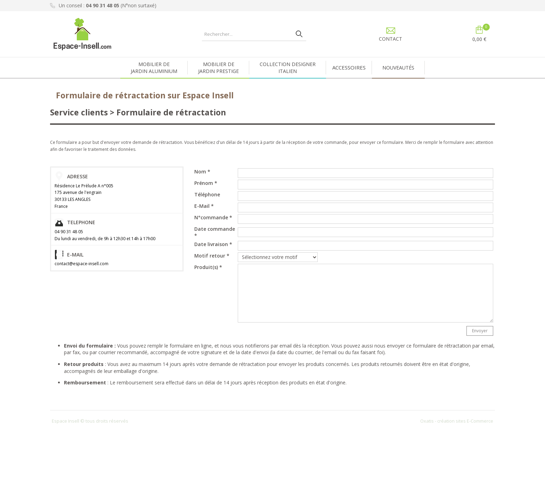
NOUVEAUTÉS (398, 67)
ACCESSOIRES (349, 67)
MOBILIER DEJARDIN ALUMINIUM (154, 67)
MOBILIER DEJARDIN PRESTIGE (218, 67)
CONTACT (390, 38)
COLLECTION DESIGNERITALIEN (288, 67)
